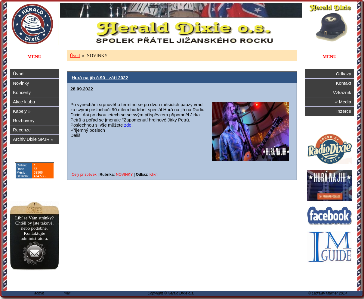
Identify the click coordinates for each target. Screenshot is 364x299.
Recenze (22, 129)
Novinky (21, 83)
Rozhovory (24, 120)
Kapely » (21, 111)
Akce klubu (24, 101)
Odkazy (345, 73)
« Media (344, 101)
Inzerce (345, 111)
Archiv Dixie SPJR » (33, 139)
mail (67, 293)
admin (39, 293)
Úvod (18, 73)
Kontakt (345, 83)
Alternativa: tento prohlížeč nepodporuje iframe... (182, 170)
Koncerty (22, 92)
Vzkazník (343, 92)
